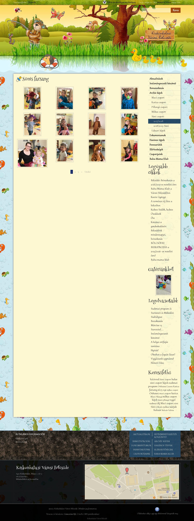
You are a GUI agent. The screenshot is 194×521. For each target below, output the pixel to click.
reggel (172, 399)
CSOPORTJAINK (142, 453)
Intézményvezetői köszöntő (163, 83)
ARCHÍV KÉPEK (162, 441)
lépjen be (32, 2)
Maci (153, 396)
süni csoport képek (159, 382)
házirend (154, 379)
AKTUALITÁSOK (141, 434)
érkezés (159, 406)
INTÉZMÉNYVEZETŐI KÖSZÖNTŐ (165, 436)
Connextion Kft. (70, 514)
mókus (166, 406)
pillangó (166, 400)
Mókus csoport (159, 111)
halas (174, 379)
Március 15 (156, 325)
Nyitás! (154, 350)
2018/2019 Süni (161, 126)
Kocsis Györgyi (158, 197)
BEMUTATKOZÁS (141, 441)
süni (176, 403)
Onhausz (154, 393)
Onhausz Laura (165, 386)
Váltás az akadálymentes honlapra (121, 2)
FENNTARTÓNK (141, 449)
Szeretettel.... (157, 329)
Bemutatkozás (157, 88)
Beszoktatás (157, 321)
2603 (160, 389)
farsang (153, 389)
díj (158, 403)
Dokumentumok (158, 135)
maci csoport (165, 393)
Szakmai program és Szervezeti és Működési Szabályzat (162, 313)
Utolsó (88, 171)
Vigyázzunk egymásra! (162, 358)
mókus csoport (172, 390)
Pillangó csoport (159, 107)
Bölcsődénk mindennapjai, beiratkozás (158, 234)
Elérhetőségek (156, 149)
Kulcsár (157, 410)
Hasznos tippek (157, 140)
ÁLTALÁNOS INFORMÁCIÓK (30, 434)
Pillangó (159, 396)
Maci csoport (158, 97)
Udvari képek (158, 130)
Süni (153, 406)
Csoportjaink (156, 154)
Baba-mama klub (160, 259)
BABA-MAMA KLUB (164, 453)
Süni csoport (158, 116)
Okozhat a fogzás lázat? (163, 354)
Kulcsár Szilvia (168, 410)
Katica (176, 386)
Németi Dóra (157, 362)
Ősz (153, 218)
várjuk (173, 406)
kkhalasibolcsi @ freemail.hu (27, 479)
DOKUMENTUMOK (141, 445)
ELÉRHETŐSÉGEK (163, 449)
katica (175, 393)
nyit (165, 389)
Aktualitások (156, 78)
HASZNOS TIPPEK (163, 445)
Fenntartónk (156, 144)
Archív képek (156, 92)
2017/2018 (158, 121)
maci (160, 399)
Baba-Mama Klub (159, 159)
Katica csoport (159, 102)
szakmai (153, 403)
